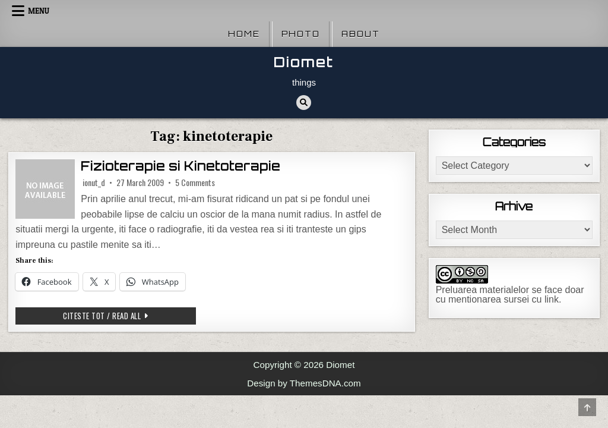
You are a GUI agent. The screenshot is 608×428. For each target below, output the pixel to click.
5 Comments (195, 182)
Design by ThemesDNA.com (303, 383)
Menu (38, 10)
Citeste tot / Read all (126, 317)
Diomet (304, 62)
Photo (300, 34)
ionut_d (94, 182)
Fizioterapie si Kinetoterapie (180, 166)
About (360, 34)
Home (244, 34)
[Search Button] (303, 102)
